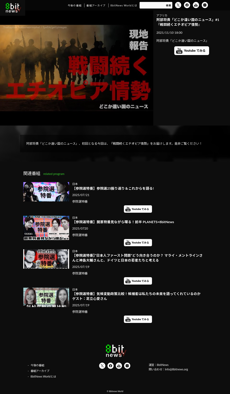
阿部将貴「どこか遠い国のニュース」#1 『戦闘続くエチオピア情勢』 (187, 22)
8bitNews (163, 364)
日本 (75, 184)
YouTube (196, 5)
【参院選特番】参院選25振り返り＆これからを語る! (113, 188)
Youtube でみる (195, 50)
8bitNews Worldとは (124, 5)
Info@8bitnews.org (176, 369)
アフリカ (161, 15)
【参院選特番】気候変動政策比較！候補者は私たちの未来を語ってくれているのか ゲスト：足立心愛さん (138, 296)
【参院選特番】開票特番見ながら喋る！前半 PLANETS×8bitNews (123, 222)
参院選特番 (80, 201)
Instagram (205, 5)
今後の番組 (75, 5)
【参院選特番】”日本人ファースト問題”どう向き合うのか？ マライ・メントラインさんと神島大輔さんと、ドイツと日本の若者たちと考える (137, 257)
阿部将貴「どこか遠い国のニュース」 (182, 40)
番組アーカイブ (96, 5)
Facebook (187, 5)
